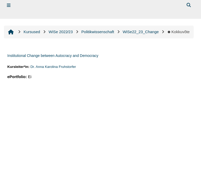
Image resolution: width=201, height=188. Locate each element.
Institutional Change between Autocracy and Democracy (52, 56)
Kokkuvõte (178, 32)
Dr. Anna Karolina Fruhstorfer (53, 67)
